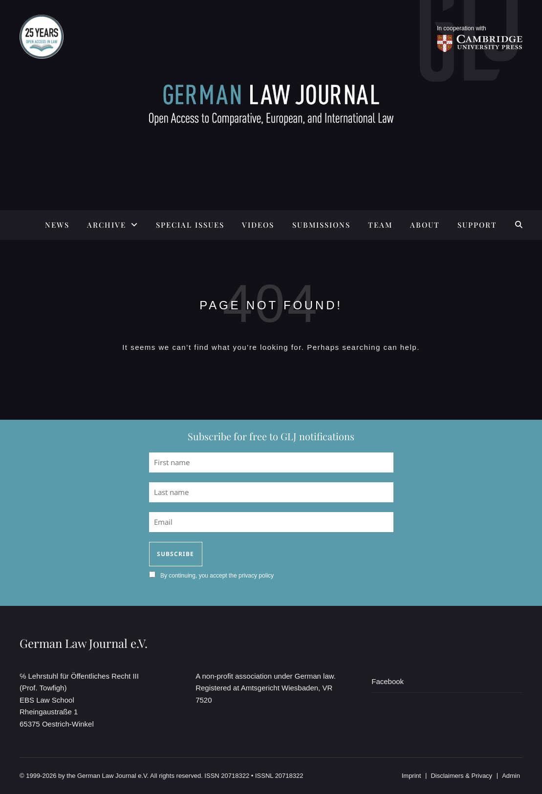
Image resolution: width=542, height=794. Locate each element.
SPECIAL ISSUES (190, 225)
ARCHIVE (106, 225)
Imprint (411, 775)
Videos (258, 225)
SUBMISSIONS (321, 225)
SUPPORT (477, 225)
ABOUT (425, 225)
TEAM (380, 225)
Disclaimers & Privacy (461, 775)
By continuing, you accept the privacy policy (217, 575)
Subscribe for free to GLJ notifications (271, 436)
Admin (511, 775)
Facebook (387, 681)
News (57, 225)
